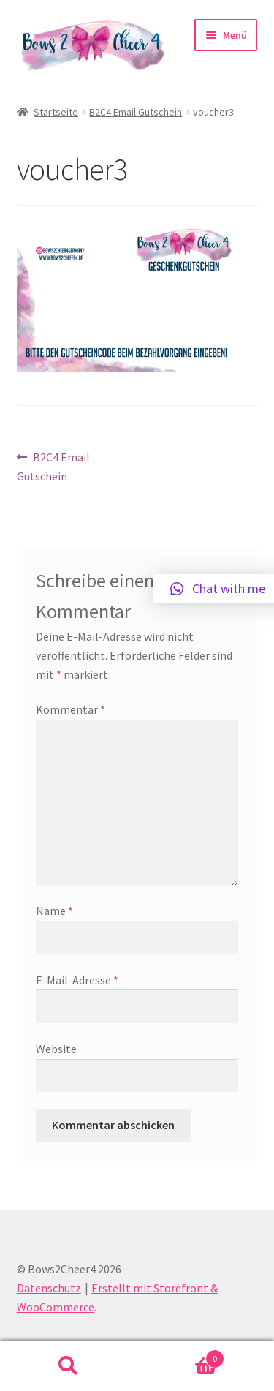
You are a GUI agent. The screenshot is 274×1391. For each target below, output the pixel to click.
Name (54, 910)
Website (56, 1048)
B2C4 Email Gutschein (135, 111)
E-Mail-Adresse (77, 980)
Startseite (56, 111)
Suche (68, 1366)
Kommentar (70, 709)
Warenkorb (181, 1355)
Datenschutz (49, 1288)
